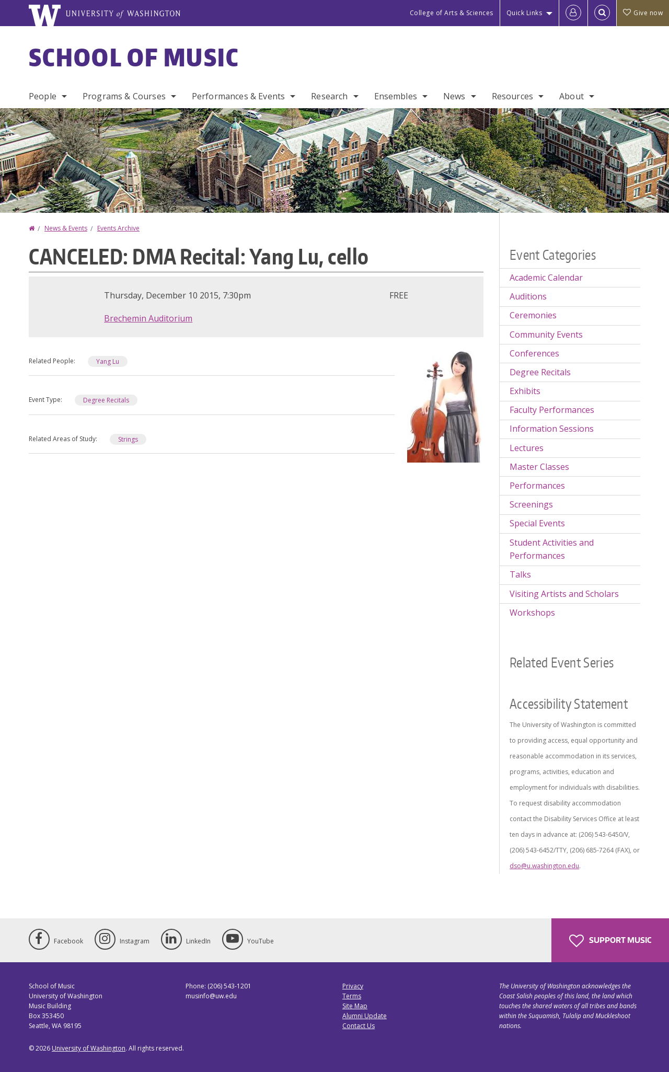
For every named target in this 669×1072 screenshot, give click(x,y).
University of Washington (88, 1048)
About (571, 96)
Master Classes (539, 466)
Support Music (610, 940)
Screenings (531, 504)
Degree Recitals (106, 400)
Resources (512, 96)
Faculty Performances (552, 410)
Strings (128, 439)
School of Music (134, 57)
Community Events (546, 334)
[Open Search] (602, 13)
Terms (351, 996)
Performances (537, 485)
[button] (445, 404)
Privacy (352, 986)
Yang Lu (107, 361)
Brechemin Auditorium (148, 318)
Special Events (537, 523)
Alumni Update (364, 1015)
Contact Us (358, 1025)
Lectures (527, 448)
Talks (520, 574)
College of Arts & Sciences (451, 12)
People (42, 96)
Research (329, 96)
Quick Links (524, 12)
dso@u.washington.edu (544, 865)
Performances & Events (238, 96)
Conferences (534, 353)
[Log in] (573, 13)
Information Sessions (552, 428)
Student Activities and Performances (552, 549)
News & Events (65, 228)
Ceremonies (533, 315)
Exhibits (525, 391)
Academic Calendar (546, 277)
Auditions (528, 296)
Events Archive (118, 228)
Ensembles (395, 96)
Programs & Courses (124, 96)
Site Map (354, 1005)
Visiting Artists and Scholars (564, 594)
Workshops (532, 612)
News (454, 96)
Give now (643, 12)
